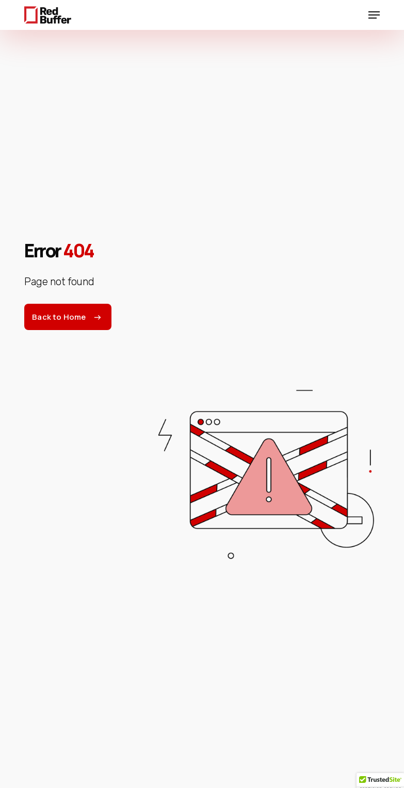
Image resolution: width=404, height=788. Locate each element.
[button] (374, 15)
